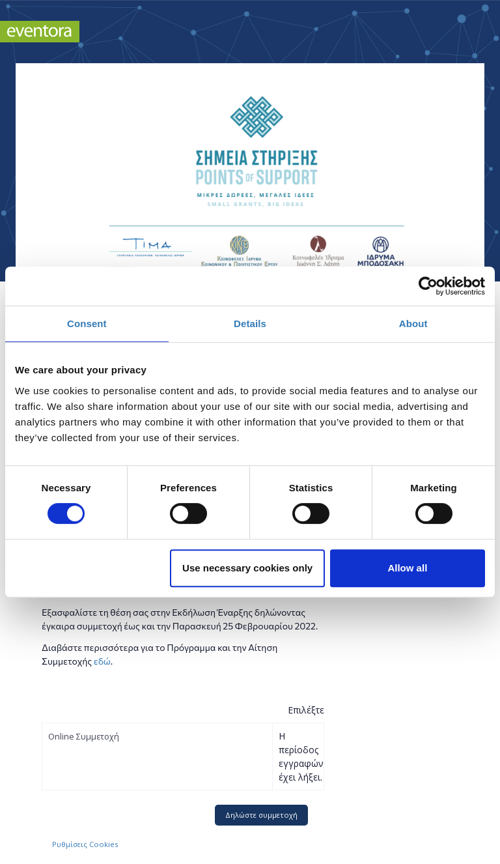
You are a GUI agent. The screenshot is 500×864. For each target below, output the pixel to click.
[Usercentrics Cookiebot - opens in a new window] (428, 286)
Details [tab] (250, 323)
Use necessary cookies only (247, 567)
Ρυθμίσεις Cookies (85, 844)
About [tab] (413, 323)
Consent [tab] (87, 323)
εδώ (102, 661)
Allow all (407, 567)
